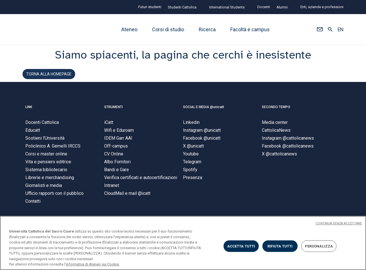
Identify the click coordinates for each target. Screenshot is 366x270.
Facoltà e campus (250, 29)
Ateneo (129, 29)
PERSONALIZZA (319, 246)
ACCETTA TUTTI (241, 246)
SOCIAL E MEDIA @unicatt (203, 111)
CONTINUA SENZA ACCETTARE (339, 223)
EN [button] (340, 29)
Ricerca (207, 29)
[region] (183, 243)
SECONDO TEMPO (276, 111)
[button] (319, 30)
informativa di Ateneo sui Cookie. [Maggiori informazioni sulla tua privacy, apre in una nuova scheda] (93, 264)
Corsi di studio (168, 29)
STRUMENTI (113, 111)
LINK (28, 111)
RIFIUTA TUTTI (280, 246)
